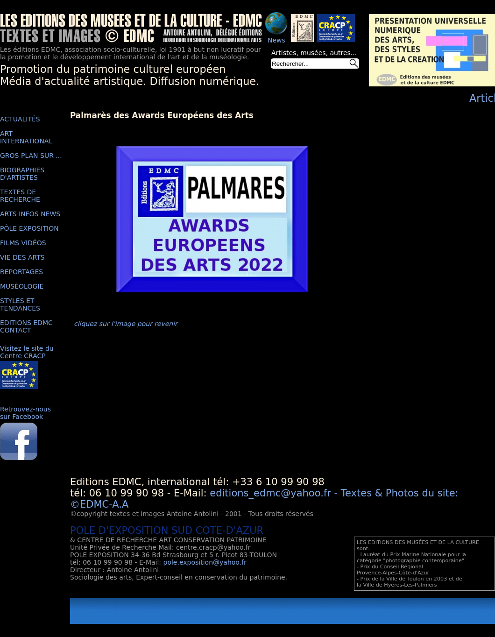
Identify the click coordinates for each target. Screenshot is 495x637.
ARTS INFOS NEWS (30, 214)
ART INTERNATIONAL (26, 137)
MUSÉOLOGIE (21, 286)
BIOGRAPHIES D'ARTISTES (22, 173)
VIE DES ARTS (22, 257)
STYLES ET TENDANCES (20, 304)
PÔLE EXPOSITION (29, 228)
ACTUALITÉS (20, 119)
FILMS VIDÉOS (23, 243)
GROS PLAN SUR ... (31, 155)
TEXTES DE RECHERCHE (20, 195)
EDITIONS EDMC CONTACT (26, 326)
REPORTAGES (21, 272)
